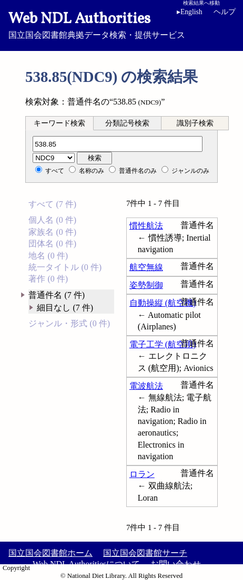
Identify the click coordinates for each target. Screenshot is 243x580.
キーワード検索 (59, 123)
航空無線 (146, 267)
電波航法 (146, 385)
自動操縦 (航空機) (162, 302)
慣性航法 (146, 225)
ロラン (142, 474)
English (189, 12)
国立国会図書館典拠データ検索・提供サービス (121, 24)
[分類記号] (117, 144)
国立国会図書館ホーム (50, 552)
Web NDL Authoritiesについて (86, 564)
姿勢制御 (146, 285)
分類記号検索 (127, 123)
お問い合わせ (175, 564)
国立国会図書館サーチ (145, 552)
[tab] (59, 123)
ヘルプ (225, 12)
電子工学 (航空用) (162, 344)
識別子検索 (195, 123)
